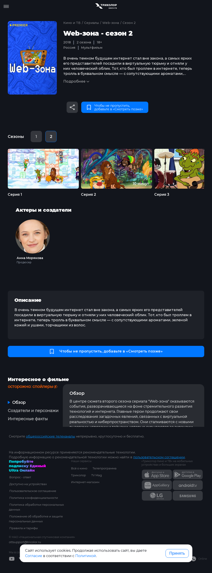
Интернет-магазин (85, 482)
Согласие (33, 556)
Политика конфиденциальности (33, 497)
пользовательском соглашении (159, 457)
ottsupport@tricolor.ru (25, 542)
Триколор (78, 475)
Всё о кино (79, 468)
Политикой (85, 556)
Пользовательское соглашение (32, 491)
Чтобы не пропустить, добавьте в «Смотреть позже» (115, 107)
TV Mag (96, 475)
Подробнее (74, 81)
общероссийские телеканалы (50, 436)
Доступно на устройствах (27, 484)
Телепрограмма (105, 468)
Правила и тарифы (23, 528)
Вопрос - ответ (20, 477)
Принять (177, 553)
